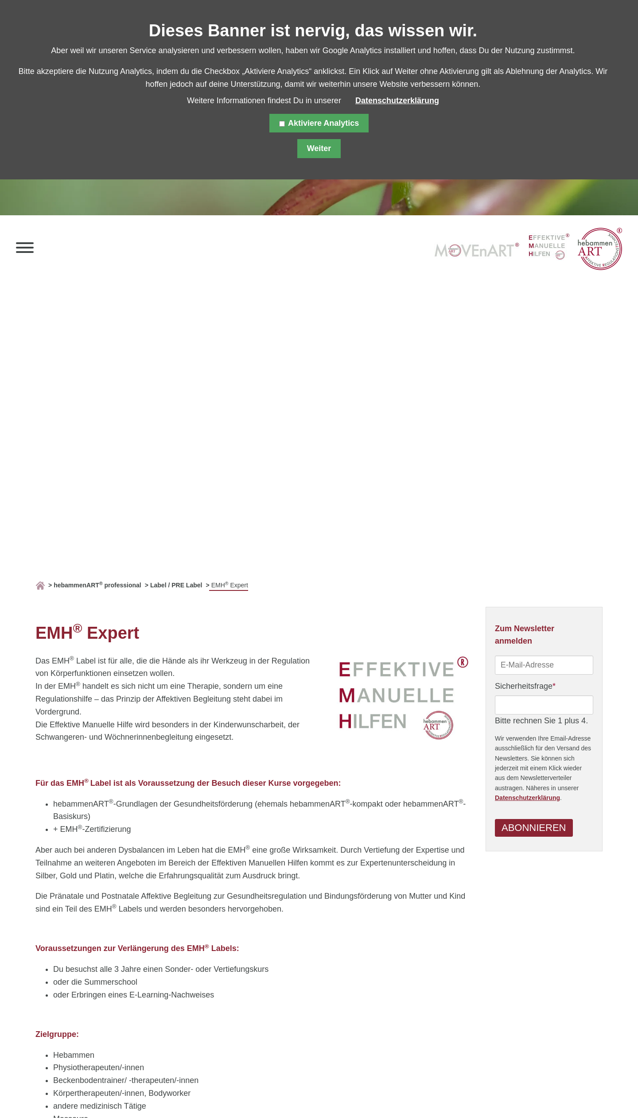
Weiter (319, 148)
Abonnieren (534, 828)
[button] (25, 249)
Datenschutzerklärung (527, 798)
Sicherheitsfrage (525, 685)
